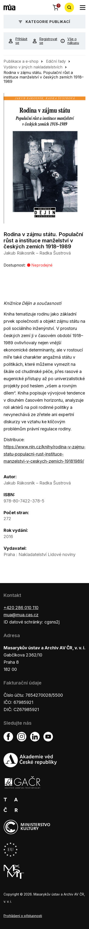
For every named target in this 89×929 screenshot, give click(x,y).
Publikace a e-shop (21, 61)
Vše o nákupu (69, 41)
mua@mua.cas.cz (21, 614)
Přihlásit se (16, 41)
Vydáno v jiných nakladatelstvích (33, 67)
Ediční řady (56, 61)
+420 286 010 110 (21, 607)
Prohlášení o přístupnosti (23, 916)
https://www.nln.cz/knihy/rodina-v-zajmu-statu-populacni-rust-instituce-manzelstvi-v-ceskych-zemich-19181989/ (44, 454)
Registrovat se (42, 41)
